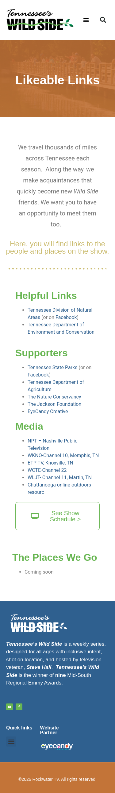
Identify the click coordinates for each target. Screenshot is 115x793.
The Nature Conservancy (54, 397)
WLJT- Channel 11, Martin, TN (60, 477)
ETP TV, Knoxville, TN (50, 463)
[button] (86, 20)
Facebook (66, 317)
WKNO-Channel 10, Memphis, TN (63, 455)
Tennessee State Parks (53, 367)
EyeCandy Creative (48, 411)
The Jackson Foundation (54, 404)
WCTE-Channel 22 (47, 470)
